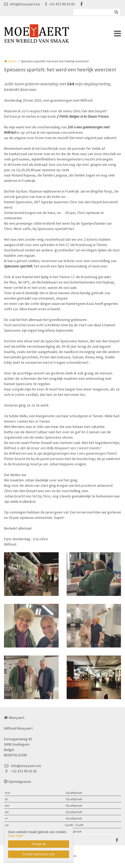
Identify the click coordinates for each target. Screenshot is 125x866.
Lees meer (15, 836)
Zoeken (116, 12)
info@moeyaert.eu (22, 4)
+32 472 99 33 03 (60, 4)
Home (12, 61)
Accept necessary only (38, 854)
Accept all (39, 844)
